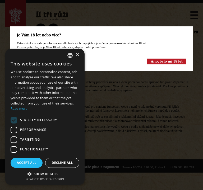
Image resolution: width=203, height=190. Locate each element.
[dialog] (45, 117)
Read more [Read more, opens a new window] (19, 108)
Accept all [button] (26, 162)
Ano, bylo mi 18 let (167, 61)
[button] (45, 173)
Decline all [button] (62, 162)
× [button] (77, 55)
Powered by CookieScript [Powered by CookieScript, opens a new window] (45, 179)
